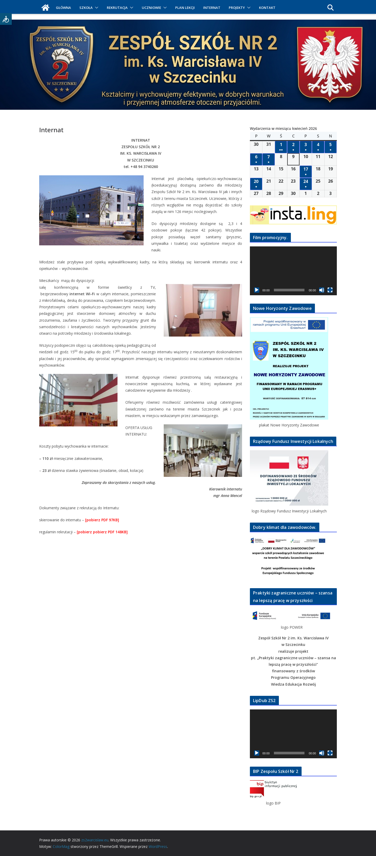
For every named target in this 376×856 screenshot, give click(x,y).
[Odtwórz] (256, 290)
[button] (95, 7)
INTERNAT (211, 7)
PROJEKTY (237, 7)
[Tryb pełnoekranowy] (330, 290)
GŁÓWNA (63, 7)
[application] (293, 270)
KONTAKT (267, 7)
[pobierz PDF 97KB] (102, 519)
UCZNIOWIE (151, 7)
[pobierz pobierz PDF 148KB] (102, 531)
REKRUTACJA (117, 7)
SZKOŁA (86, 7)
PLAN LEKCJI (185, 7)
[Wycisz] (321, 290)
